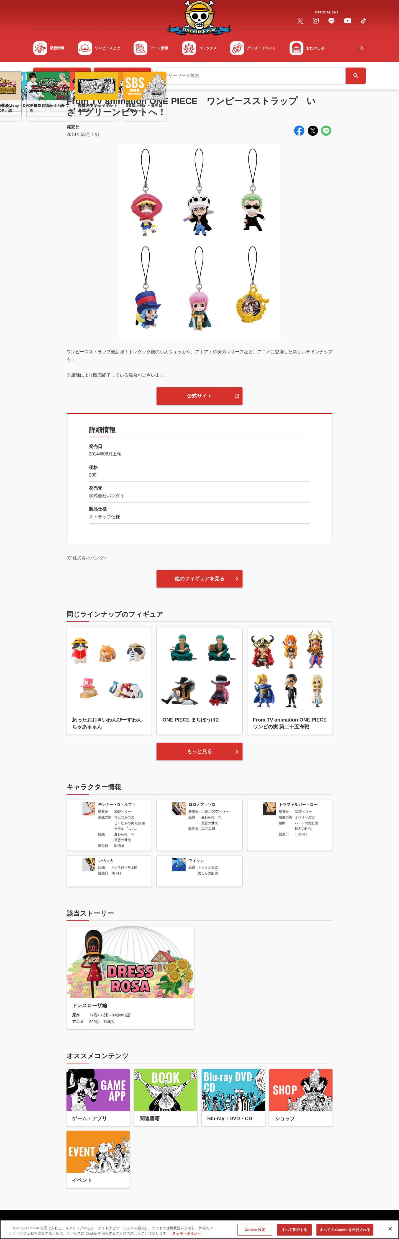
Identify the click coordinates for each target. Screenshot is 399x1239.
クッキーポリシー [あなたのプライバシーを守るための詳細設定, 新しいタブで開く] (186, 1236)
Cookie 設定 (255, 1233)
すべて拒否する (294, 1233)
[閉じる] (390, 1232)
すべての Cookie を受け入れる (344, 1233)
